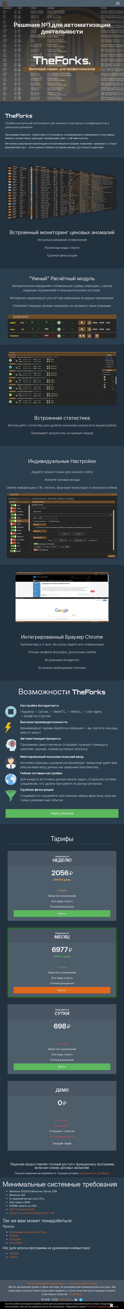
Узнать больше (62, 813)
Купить (62, 913)
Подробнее (75, 1294)
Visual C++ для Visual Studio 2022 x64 (31, 1213)
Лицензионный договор (83, 1283)
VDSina (13, 1257)
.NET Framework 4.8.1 (21, 1209)
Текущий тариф (61, 1143)
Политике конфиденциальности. (102, 1306)
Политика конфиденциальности (46, 1283)
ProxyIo (13, 1235)
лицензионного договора (94, 1173)
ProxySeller (16, 1242)
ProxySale (15, 1239)
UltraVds (14, 1253)
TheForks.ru (65, 1299)
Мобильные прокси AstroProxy (27, 1232)
